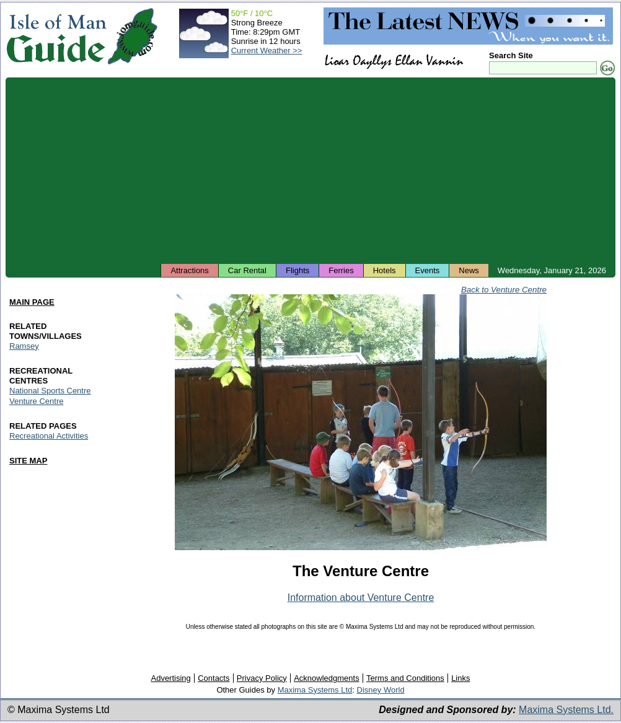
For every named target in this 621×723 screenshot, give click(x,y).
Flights (297, 270)
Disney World (381, 690)
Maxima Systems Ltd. (566, 709)
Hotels (384, 270)
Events (427, 270)
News (469, 270)
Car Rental (247, 270)
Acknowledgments (326, 678)
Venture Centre (36, 401)
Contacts (213, 678)
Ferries (340, 270)
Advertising (170, 678)
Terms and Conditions (405, 678)
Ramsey (24, 346)
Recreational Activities (48, 435)
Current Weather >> (266, 50)
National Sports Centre (50, 390)
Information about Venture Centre (361, 597)
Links (460, 678)
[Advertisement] (310, 170)
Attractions (189, 270)
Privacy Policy (262, 678)
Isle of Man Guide (56, 36)
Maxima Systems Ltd (315, 690)
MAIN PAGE (32, 302)
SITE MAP (28, 460)
